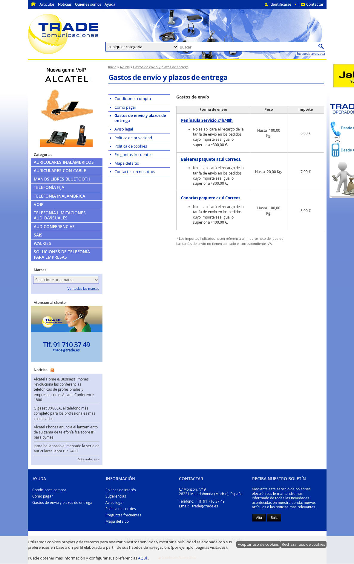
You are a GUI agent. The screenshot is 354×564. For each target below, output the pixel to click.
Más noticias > (88, 459)
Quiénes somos (88, 4)
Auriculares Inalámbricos (64, 162)
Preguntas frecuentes (123, 515)
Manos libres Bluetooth (62, 179)
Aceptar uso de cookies (258, 544)
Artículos (47, 4)
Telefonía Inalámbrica (59, 196)
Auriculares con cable (60, 170)
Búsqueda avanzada (310, 53)
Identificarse (280, 4)
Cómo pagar (42, 496)
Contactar (315, 4)
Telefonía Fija (49, 187)
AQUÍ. (143, 558)
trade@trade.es (66, 350)
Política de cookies (120, 509)
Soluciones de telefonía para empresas (62, 254)
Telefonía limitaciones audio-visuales (60, 215)
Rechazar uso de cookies (303, 544)
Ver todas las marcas (83, 288)
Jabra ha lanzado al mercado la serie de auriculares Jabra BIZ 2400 (66, 448)
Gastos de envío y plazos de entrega (62, 502)
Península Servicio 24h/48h (207, 120)
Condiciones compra (49, 490)
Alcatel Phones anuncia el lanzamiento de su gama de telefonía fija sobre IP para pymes (66, 432)
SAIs (38, 235)
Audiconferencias (54, 226)
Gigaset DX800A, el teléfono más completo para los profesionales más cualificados (64, 413)
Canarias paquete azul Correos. (211, 198)
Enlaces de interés (120, 490)
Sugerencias (115, 496)
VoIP (39, 204)
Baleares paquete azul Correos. (211, 159)
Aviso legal (114, 502)
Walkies (42, 243)
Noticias (65, 4)
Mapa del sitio (117, 521)
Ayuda (110, 4)
